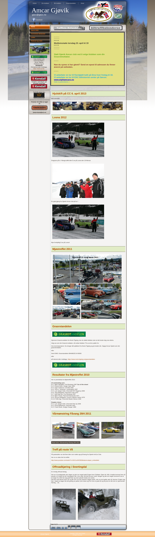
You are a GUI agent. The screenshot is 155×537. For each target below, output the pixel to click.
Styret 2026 (34, 30)
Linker (33, 37)
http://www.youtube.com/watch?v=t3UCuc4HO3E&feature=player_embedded (75, 460)
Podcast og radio (36, 41)
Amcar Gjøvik (50, 10)
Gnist (82, 3)
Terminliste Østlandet (38, 34)
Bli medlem (57, 3)
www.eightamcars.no (64, 80)
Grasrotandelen (71, 3)
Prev (58, 527)
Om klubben (45, 3)
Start (53, 527)
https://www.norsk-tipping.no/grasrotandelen (39, 69)
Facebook (39, 20)
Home (34, 3)
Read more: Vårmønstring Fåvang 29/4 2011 (66, 442)
